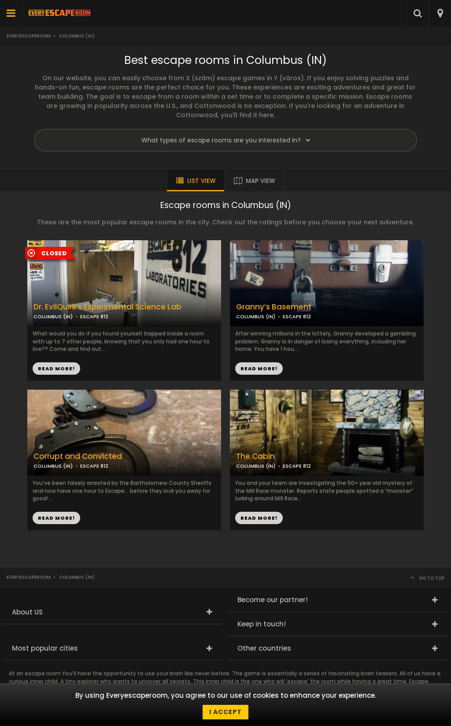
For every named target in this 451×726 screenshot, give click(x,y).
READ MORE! (258, 368)
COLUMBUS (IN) (255, 316)
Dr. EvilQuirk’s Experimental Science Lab (107, 307)
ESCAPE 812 (297, 316)
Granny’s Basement (273, 307)
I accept (225, 711)
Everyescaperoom (29, 36)
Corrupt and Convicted (77, 456)
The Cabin (255, 456)
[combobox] (440, 13)
